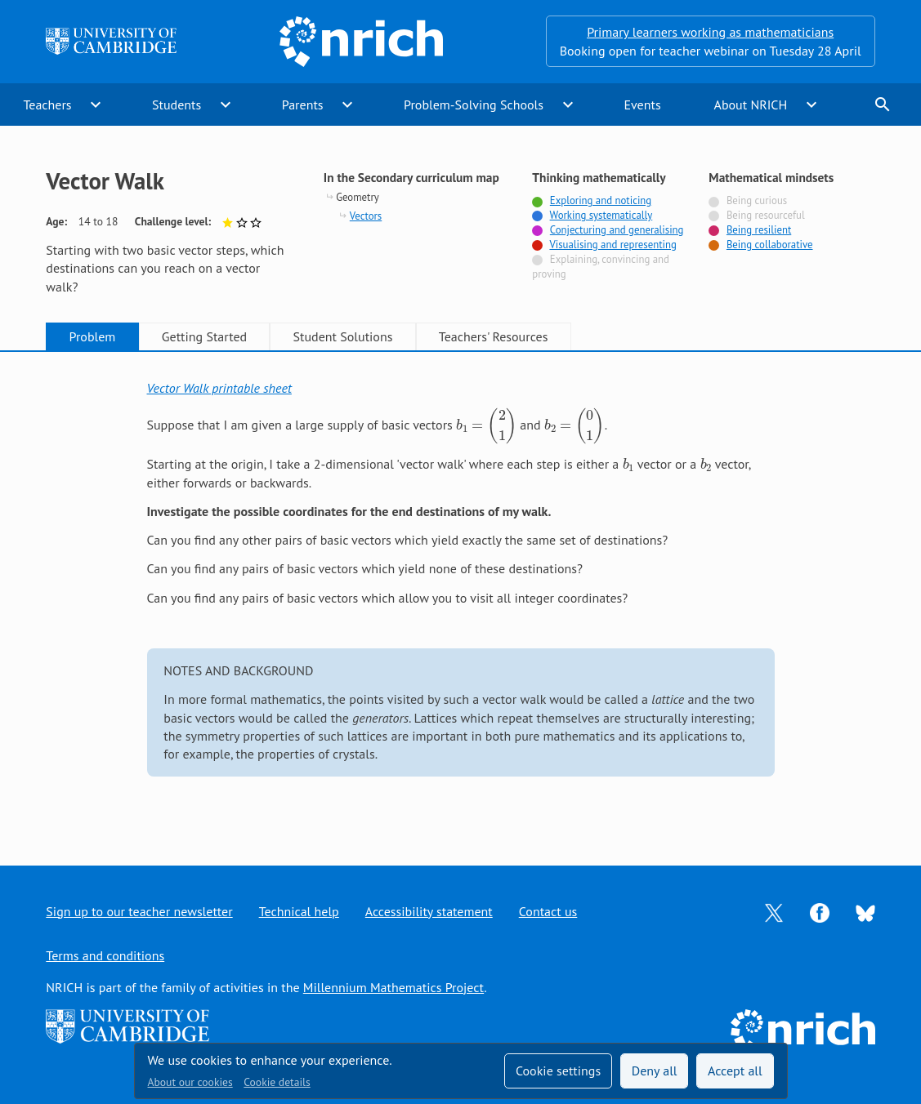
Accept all (735, 1070)
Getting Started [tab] (204, 336)
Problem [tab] (92, 336)
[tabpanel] (461, 593)
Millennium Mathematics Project (393, 987)
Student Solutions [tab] (343, 336)
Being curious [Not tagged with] (757, 200)
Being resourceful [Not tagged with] (766, 215)
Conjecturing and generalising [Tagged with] (617, 230)
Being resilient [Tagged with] (759, 230)
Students (176, 104)
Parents (303, 104)
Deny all (654, 1070)
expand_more (95, 104)
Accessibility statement (429, 911)
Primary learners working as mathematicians (710, 32)
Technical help (299, 911)
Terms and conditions (105, 955)
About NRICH (751, 104)
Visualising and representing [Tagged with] (612, 245)
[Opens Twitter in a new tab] (774, 911)
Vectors (366, 216)
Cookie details (277, 1082)
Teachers (47, 104)
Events (642, 104)
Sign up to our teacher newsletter (139, 911)
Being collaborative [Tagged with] (770, 245)
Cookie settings (558, 1070)
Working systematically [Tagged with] (601, 215)
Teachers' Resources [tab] (493, 336)
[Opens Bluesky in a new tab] (865, 911)
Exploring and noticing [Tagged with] (600, 200)
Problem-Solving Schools (473, 104)
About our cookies (190, 1082)
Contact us (548, 911)
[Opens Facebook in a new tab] (819, 911)
